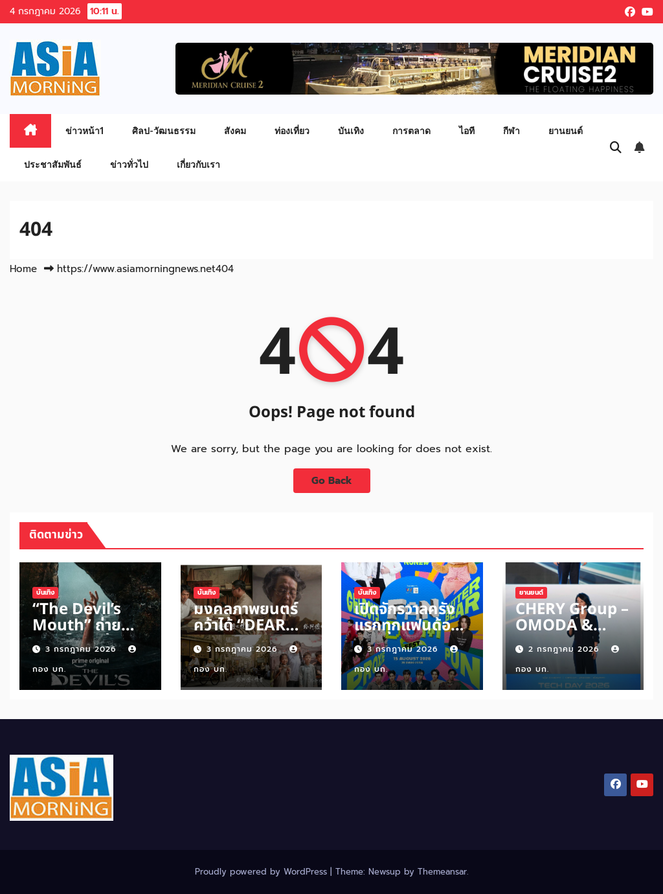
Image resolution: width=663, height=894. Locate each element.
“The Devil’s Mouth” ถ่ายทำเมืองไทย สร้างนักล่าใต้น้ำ (89, 634)
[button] (616, 148)
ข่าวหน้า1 (84, 130)
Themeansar (442, 871)
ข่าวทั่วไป (129, 164)
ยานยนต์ (565, 130)
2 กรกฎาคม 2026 (565, 649)
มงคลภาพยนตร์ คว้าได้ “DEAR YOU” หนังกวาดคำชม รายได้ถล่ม (248, 634)
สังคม (235, 130)
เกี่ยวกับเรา (198, 164)
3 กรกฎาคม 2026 (82, 649)
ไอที (467, 130)
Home (23, 269)
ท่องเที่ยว (292, 130)
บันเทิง (351, 130)
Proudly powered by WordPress (262, 871)
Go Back (331, 480)
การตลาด (411, 130)
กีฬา (511, 130)
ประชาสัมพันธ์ (53, 164)
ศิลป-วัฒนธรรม (164, 130)
